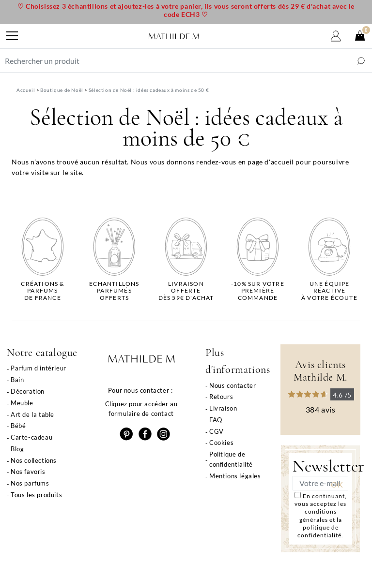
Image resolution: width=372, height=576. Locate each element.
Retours (221, 396)
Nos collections (34, 460)
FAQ (215, 420)
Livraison (223, 408)
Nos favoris (28, 471)
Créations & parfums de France (42, 291)
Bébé (18, 425)
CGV (216, 431)
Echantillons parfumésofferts (114, 291)
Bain (17, 380)
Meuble (22, 403)
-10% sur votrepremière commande (257, 291)
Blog (17, 449)
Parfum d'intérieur (38, 368)
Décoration (28, 391)
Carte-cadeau (31, 437)
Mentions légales (235, 476)
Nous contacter (232, 385)
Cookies (221, 442)
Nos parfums (30, 483)
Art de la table (32, 414)
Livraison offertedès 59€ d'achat (186, 291)
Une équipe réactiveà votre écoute (329, 291)
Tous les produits (36, 495)
